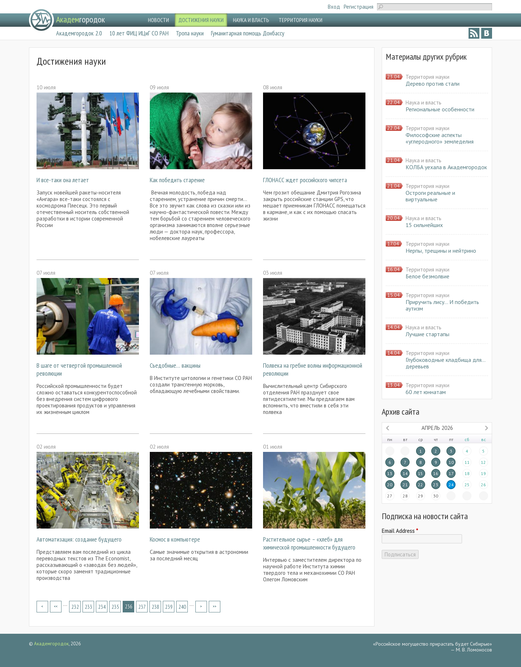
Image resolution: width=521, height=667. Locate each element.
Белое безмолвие (427, 276)
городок (80, 19)
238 (155, 606)
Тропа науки (190, 33)
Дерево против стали (432, 83)
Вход (334, 6)
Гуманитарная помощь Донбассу (247, 33)
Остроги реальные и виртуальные (430, 196)
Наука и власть (423, 102)
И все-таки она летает (63, 180)
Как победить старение (177, 180)
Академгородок (51, 644)
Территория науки (427, 76)
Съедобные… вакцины (175, 365)
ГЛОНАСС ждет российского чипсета (305, 180)
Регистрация (358, 6)
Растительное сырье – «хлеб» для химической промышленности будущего (309, 543)
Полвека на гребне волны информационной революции (312, 369)
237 (142, 606)
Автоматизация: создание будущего (79, 539)
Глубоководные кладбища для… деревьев (445, 363)
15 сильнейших (424, 224)
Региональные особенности (440, 109)
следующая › (201, 606)
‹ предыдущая (56, 606)
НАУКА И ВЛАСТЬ (251, 19)
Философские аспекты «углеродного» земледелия (440, 138)
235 (115, 606)
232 (75, 606)
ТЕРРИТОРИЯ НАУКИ (300, 19)
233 (88, 606)
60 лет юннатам (426, 392)
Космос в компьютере (175, 539)
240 (182, 606)
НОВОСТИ (158, 19)
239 (169, 606)
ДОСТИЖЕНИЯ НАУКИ (201, 19)
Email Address (400, 531)
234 (102, 606)
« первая (42, 606)
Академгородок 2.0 (79, 33)
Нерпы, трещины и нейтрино (441, 250)
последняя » (214, 606)
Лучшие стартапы (427, 334)
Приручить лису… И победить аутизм (442, 305)
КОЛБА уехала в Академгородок (446, 167)
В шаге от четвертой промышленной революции (79, 369)
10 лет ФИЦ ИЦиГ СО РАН (139, 33)
